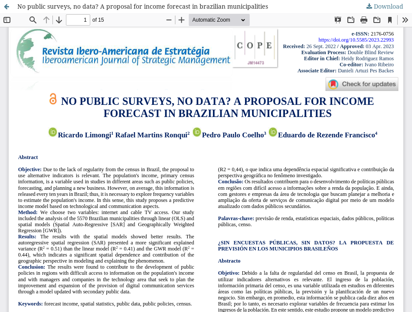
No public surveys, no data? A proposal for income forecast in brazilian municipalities (142, 6)
